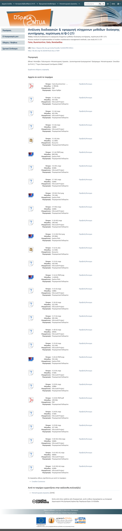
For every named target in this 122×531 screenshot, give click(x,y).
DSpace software (49, 510)
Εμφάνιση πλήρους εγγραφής (38, 70)
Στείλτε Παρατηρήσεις (69, 513)
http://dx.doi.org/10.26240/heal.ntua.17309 (43, 51)
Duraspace (74, 510)
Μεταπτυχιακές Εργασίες (68, 4)
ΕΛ (108, 4)
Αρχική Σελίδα (7, 4)
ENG (113, 4)
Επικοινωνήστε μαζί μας (53, 513)
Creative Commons (38, 481)
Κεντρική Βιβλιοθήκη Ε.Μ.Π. (25, 4)
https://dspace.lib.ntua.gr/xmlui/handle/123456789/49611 (52, 48)
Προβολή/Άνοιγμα (85, 84)
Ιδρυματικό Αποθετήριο (47, 4)
